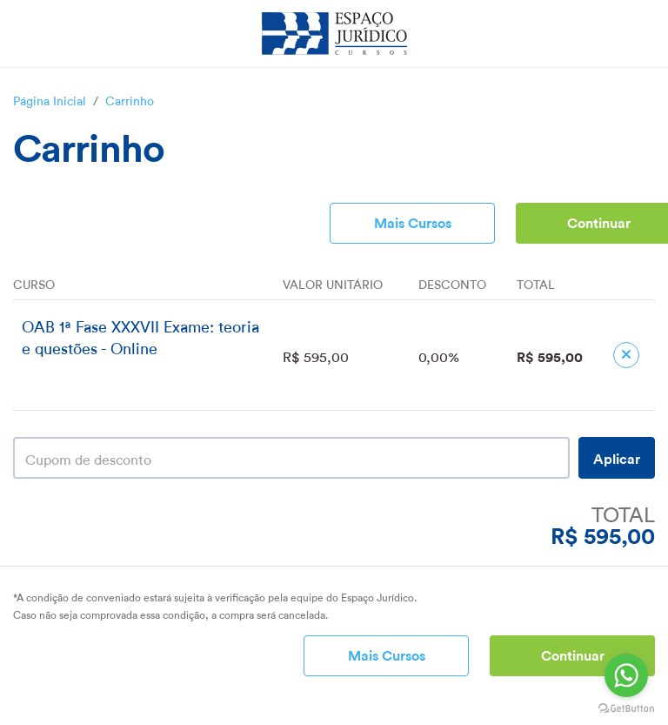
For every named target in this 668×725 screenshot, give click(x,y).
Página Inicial (49, 99)
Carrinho (129, 99)
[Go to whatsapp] (626, 675)
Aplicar (616, 457)
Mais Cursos (412, 221)
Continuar (573, 654)
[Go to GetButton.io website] (626, 708)
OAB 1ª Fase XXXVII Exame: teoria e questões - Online (140, 335)
